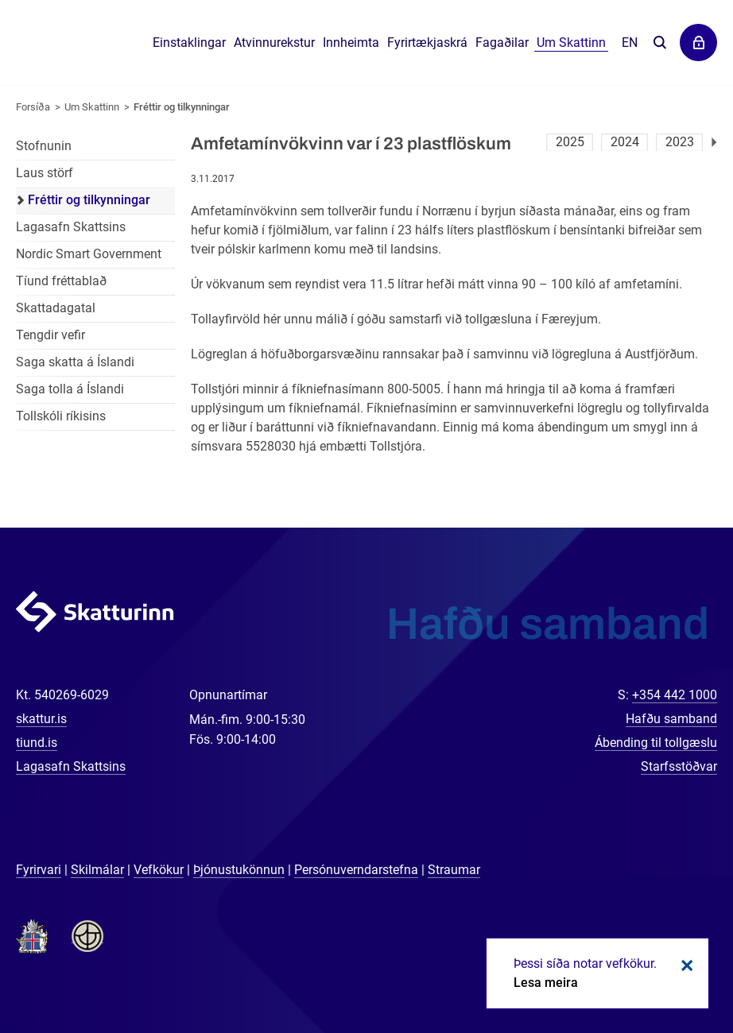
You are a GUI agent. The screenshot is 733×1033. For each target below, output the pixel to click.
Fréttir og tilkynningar (182, 107)
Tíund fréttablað (61, 280)
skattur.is (41, 718)
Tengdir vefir (50, 334)
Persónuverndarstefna (356, 869)
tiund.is (36, 742)
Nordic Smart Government (88, 253)
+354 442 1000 (674, 694)
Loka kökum (684, 965)
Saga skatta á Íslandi (75, 361)
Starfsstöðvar (679, 766)
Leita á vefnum (659, 43)
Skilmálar (97, 869)
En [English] (630, 42)
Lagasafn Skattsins (71, 226)
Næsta (714, 142)
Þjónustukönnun (239, 869)
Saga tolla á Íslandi (70, 389)
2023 (679, 141)
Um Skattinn (91, 107)
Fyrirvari (38, 869)
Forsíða (33, 107)
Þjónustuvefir (698, 42)
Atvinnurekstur (274, 42)
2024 (625, 141)
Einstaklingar (189, 42)
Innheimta (351, 42)
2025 (570, 141)
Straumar (454, 869)
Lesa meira (546, 982)
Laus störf (44, 172)
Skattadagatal (55, 307)
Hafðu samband (671, 718)
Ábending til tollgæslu (656, 742)
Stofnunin (44, 145)
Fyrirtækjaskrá (427, 42)
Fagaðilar (502, 42)
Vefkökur (159, 869)
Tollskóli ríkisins (61, 416)
